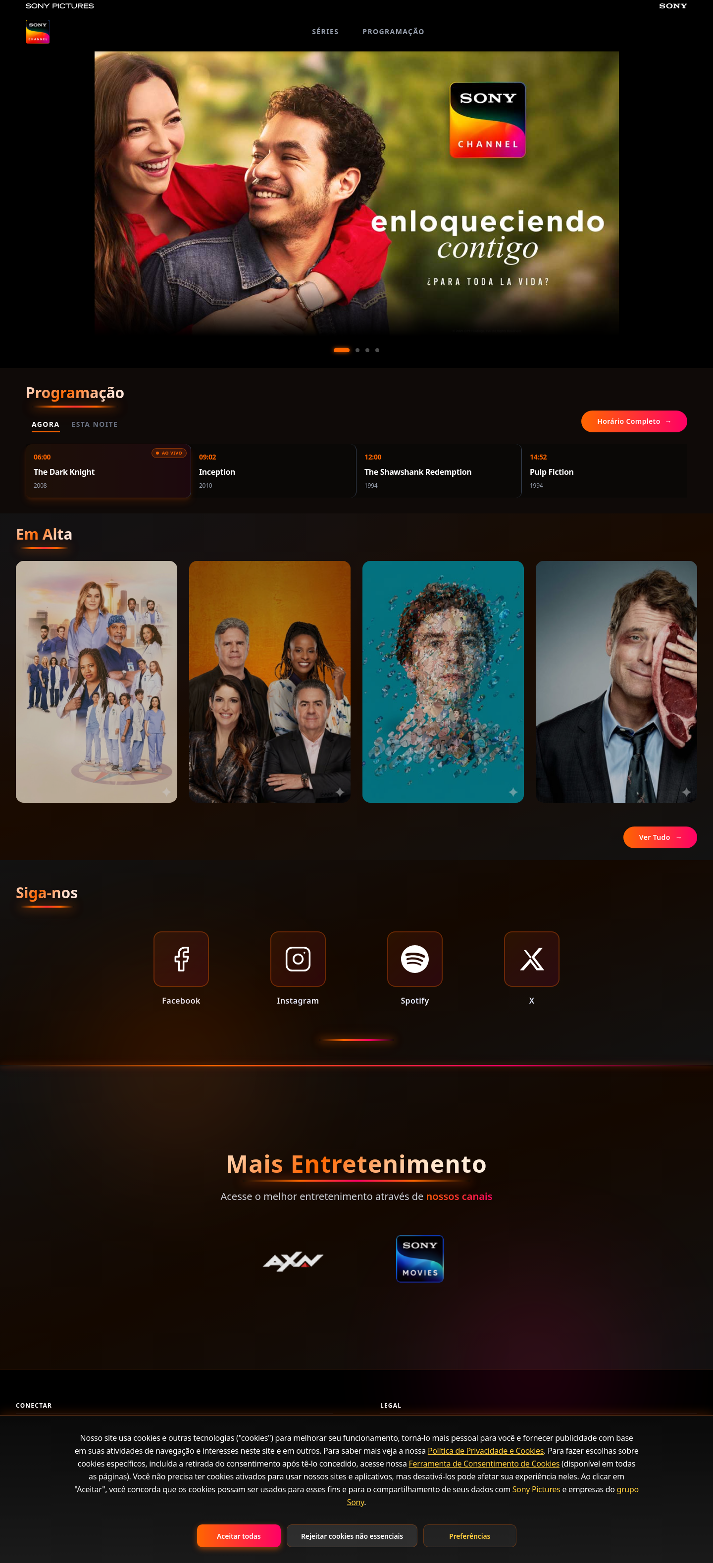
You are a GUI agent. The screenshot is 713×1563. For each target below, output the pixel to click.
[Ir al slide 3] (367, 350)
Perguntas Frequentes (52, 1450)
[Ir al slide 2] (357, 350)
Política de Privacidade (416, 1432)
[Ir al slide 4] (377, 350)
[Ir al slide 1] (342, 350)
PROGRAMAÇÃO (393, 31)
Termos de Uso (404, 1450)
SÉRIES (325, 31)
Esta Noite (95, 424)
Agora (46, 424)
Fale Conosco (37, 1432)
